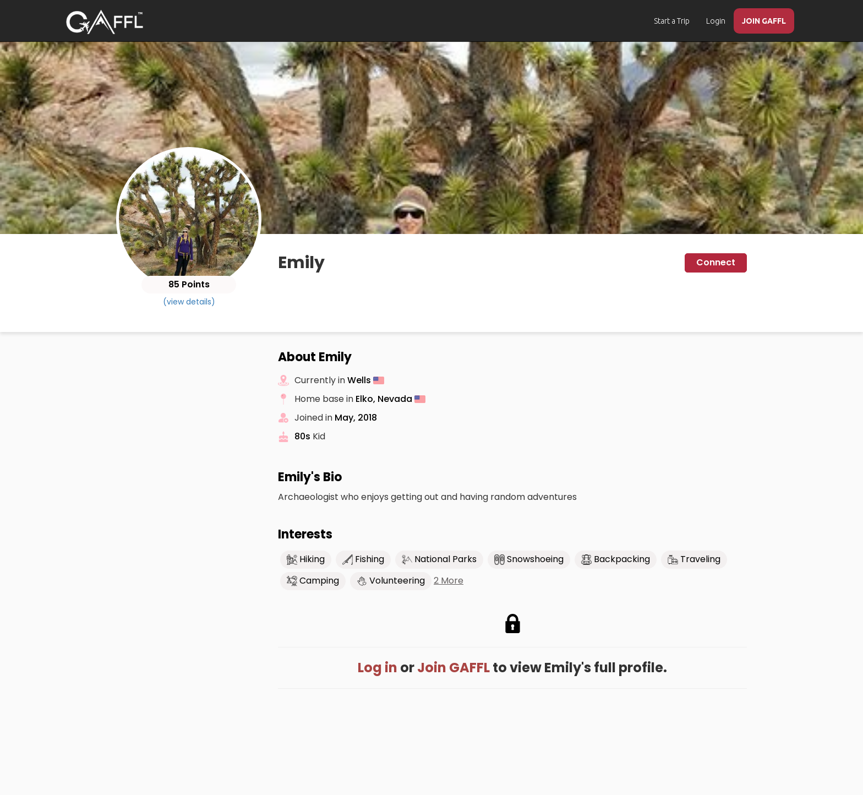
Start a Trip (672, 21)
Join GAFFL (453, 667)
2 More (448, 581)
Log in (377, 667)
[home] (104, 22)
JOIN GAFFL (764, 21)
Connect (715, 262)
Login (715, 21)
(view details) (189, 301)
